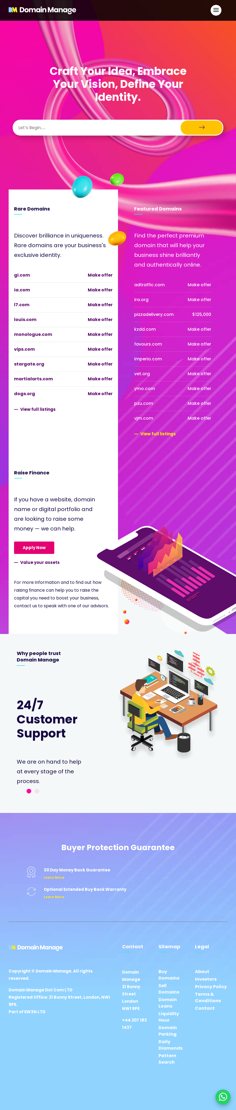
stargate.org (29, 364)
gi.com (22, 275)
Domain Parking (168, 1031)
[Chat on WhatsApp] (223, 1097)
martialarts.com (33, 379)
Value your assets (40, 562)
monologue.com (33, 334)
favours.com (148, 344)
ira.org (141, 300)
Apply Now (34, 547)
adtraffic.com (149, 285)
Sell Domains (169, 989)
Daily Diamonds (171, 1045)
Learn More (54, 877)
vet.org (142, 374)
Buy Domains (169, 974)
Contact (205, 1008)
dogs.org (24, 394)
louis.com (25, 319)
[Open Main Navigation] (216, 10)
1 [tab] (29, 791)
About (202, 971)
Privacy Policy (211, 987)
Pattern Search (167, 1059)
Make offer (100, 275)
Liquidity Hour (169, 1017)
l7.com (21, 305)
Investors (206, 979)
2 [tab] (37, 791)
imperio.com (148, 359)
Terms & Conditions (208, 997)
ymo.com (144, 388)
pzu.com (143, 403)
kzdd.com (145, 329)
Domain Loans (168, 1003)
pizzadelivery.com (154, 314)
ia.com (22, 290)
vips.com (24, 349)
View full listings (38, 409)
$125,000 (201, 314)
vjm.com (143, 418)
